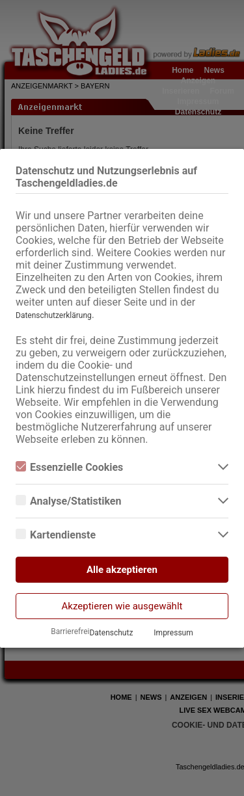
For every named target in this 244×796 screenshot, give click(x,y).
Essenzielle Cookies (69, 467)
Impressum (173, 632)
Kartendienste (56, 535)
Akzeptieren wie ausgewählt (122, 606)
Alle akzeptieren (122, 570)
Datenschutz (111, 632)
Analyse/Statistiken (68, 501)
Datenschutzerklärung (54, 315)
